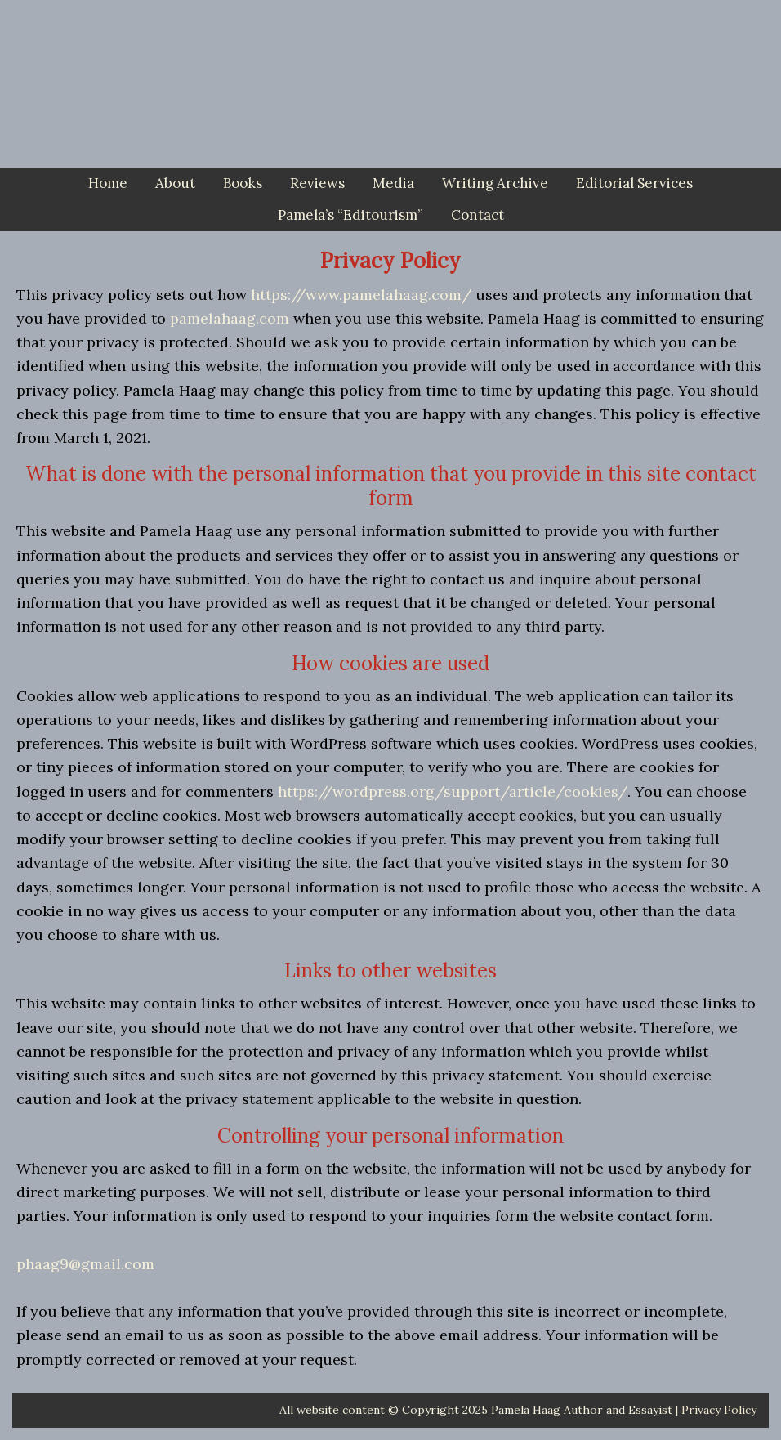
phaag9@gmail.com (85, 1263)
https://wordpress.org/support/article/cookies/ (452, 791)
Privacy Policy (718, 1409)
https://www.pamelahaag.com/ (361, 294)
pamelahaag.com (229, 318)
